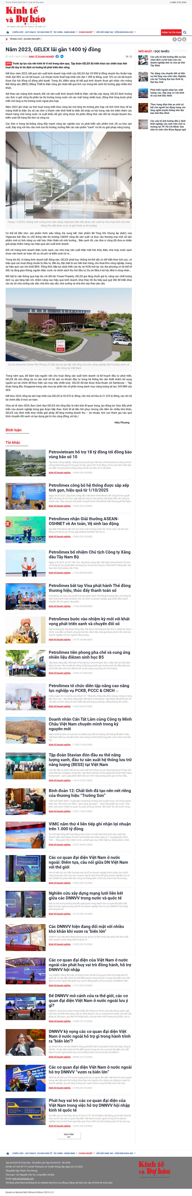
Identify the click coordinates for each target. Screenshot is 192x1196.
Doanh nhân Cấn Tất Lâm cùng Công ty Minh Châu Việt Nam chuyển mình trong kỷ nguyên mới (90, 724)
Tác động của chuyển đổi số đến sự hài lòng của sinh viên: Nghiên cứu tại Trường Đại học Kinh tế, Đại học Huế (168, 77)
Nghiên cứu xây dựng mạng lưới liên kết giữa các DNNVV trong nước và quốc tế (86, 895)
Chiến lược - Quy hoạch (24, 32)
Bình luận (13, 430)
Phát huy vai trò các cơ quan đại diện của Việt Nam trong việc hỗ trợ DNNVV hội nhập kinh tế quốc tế (89, 1105)
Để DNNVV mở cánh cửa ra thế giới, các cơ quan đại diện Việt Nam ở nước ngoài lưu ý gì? (88, 1000)
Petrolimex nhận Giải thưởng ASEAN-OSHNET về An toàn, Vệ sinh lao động (84, 521)
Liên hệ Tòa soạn (36, 2)
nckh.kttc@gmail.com (23, 1178)
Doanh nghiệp (86, 32)
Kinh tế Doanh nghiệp (41, 56)
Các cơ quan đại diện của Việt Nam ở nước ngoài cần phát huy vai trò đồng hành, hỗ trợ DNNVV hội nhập (90, 965)
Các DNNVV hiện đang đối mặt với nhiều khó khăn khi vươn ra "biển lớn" (86, 929)
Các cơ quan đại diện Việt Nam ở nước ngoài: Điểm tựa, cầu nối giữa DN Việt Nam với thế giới (88, 862)
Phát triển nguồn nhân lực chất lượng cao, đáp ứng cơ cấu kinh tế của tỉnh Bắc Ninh (167, 92)
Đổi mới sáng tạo (104, 32)
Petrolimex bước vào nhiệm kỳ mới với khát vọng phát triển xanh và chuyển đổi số (89, 621)
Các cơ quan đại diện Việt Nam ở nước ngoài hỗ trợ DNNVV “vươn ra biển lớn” (90, 1069)
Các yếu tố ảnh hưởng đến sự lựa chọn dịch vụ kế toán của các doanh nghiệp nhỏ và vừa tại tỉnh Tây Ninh (168, 61)
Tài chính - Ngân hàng (64, 32)
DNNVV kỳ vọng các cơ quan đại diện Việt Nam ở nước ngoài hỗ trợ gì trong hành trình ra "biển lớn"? (90, 1036)
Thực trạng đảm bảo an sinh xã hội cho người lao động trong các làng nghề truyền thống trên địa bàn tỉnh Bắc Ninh (168, 109)
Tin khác (13, 442)
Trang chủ (16, 39)
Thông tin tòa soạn (171, 32)
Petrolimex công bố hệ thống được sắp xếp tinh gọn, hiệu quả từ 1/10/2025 (89, 487)
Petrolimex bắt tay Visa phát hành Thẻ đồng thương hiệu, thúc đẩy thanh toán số (90, 588)
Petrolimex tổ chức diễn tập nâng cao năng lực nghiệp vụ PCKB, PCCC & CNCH (89, 688)
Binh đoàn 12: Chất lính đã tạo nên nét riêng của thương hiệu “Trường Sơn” (90, 793)
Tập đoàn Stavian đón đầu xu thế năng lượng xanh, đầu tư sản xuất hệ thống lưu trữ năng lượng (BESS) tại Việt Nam (90, 760)
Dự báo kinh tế (44, 32)
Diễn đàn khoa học (124, 32)
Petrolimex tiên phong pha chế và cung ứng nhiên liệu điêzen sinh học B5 (89, 655)
